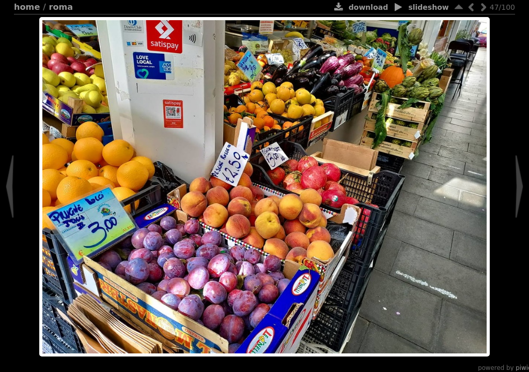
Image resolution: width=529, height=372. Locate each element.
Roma (61, 7)
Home (27, 7)
